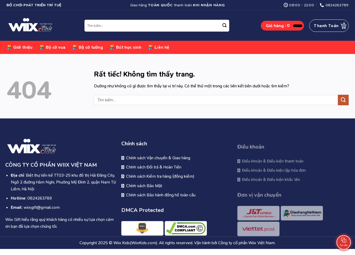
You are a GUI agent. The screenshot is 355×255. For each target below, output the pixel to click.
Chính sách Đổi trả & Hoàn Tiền (153, 171)
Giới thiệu (20, 47)
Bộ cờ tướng (87, 47)
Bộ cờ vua (52, 47)
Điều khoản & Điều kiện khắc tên (271, 185)
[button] (284, 25)
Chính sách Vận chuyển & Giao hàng (158, 161)
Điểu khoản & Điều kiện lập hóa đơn (274, 176)
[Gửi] (224, 25)
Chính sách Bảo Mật (144, 189)
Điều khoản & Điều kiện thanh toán (272, 166)
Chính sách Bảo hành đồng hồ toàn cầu (161, 199)
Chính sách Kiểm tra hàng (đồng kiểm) (160, 180)
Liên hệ (158, 47)
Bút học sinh (125, 47)
